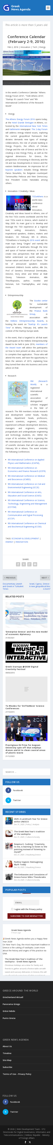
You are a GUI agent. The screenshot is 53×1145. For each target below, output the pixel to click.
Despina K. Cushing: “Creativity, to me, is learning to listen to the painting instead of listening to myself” (30, 848)
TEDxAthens (37, 196)
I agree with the (26, 909)
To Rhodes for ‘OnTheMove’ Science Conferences (25, 707)
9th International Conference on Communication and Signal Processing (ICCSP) (25, 515)
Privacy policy (35, 909)
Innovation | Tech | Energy (33, 47)
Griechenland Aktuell (13, 997)
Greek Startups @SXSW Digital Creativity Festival (22, 668)
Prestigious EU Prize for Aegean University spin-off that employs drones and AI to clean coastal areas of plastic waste (26, 749)
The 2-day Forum (39, 129)
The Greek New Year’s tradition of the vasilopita (29, 832)
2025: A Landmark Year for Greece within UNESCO (30, 820)
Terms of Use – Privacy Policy (17, 1074)
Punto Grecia (9, 1018)
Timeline (7, 1053)
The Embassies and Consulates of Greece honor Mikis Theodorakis (30, 875)
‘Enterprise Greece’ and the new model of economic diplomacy (27, 633)
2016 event (35, 240)
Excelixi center (41, 300)
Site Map (7, 1060)
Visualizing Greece (33, 855)
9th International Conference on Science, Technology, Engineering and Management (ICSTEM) (27, 503)
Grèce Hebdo (9, 1011)
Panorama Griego (11, 1004)
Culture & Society (33, 837)
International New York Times (34, 126)
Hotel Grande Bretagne (23, 122)
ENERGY (9, 542)
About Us (7, 1046)
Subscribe (7, 1067)
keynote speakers (14, 169)
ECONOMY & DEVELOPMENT (25, 538)
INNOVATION (21, 542)
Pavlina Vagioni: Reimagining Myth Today (28, 863)
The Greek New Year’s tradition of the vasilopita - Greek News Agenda (23, 960)
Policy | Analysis (32, 824)
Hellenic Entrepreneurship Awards (27, 321)
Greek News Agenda (21, 930)
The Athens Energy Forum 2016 (20, 119)
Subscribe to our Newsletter (26, 916)
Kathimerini (14, 129)
